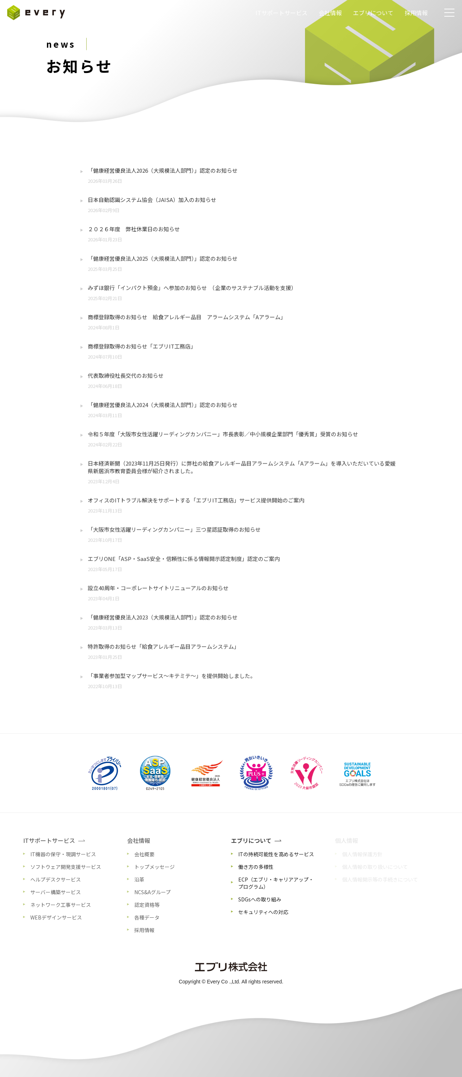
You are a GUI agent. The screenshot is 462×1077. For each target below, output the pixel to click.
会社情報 (330, 12)
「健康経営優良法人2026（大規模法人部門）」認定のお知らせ (162, 170)
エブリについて (373, 12)
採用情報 (416, 12)
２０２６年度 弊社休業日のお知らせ (134, 229)
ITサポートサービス (282, 12)
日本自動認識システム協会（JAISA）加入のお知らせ (152, 199)
